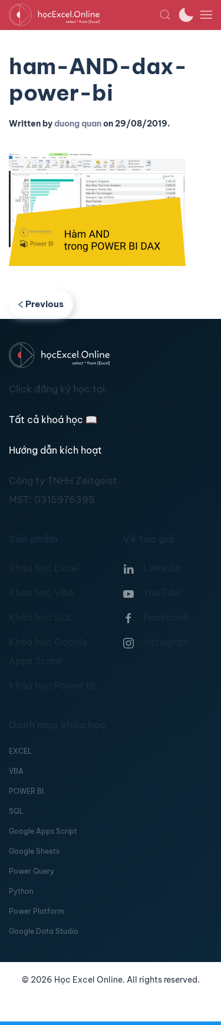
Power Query (31, 871)
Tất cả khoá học (53, 419)
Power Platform (36, 911)
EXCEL (20, 751)
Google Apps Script (43, 831)
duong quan (77, 123)
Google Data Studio (43, 931)
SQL (16, 811)
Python (21, 891)
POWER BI (26, 791)
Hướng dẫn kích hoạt (55, 450)
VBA (16, 771)
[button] (165, 14)
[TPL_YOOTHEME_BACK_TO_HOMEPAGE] (84, 14)
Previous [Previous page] (41, 304)
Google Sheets (34, 851)
